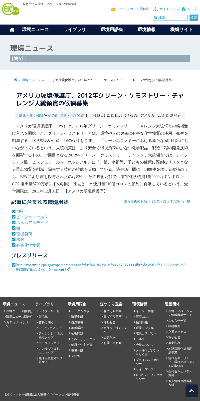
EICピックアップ (50, 328)
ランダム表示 (80, 311)
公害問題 (77, 333)
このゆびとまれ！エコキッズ (51, 350)
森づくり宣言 (113, 311)
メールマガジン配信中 (133, 9)
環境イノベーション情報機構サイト (180, 313)
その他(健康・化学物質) (66, 115)
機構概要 (174, 326)
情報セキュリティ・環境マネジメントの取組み (181, 362)
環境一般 (77, 350)
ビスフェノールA (31, 217)
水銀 (20, 239)
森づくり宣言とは (116, 316)
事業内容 (174, 343)
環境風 (43, 316)
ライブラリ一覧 (49, 311)
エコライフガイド (51, 343)
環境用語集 (112, 29)
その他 (75, 356)
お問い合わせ (113, 343)
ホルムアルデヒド (32, 223)
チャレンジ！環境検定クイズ (51, 335)
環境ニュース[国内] (19, 311)
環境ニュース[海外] (19, 316)
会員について (145, 344)
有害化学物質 (28, 245)
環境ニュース (31, 80)
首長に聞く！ (48, 322)
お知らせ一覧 (177, 320)
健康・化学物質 (31, 115)
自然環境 (77, 322)
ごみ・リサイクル (83, 339)
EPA (19, 212)
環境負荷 (24, 234)
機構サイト (181, 29)
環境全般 (77, 316)
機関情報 (142, 322)
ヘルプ (192, 9)
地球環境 (77, 328)
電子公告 (174, 337)
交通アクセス (177, 332)
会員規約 (110, 337)
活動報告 (110, 322)
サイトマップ (169, 9)
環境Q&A (142, 316)
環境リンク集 (145, 328)
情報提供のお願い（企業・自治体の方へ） (155, 201)
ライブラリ (74, 29)
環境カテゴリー (146, 333)
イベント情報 (145, 311)
